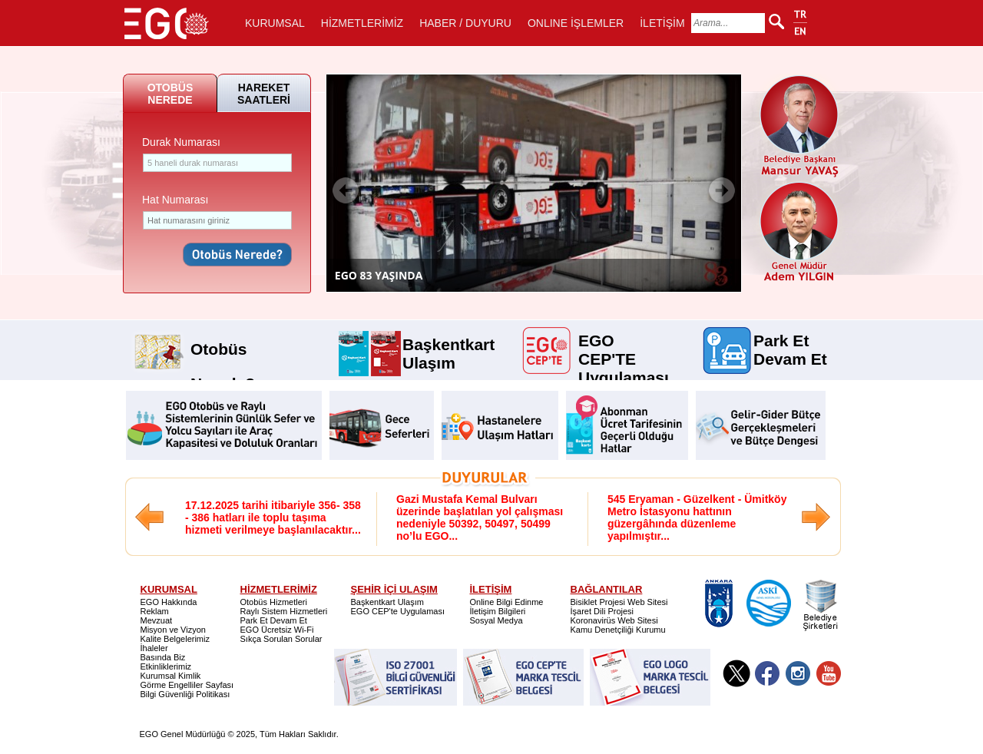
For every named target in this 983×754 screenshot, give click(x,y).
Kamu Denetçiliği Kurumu (618, 629)
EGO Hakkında (169, 602)
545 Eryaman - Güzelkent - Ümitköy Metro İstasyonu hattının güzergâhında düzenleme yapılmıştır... (696, 517)
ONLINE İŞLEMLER (576, 23)
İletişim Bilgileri (498, 611)
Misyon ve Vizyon (173, 629)
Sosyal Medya (496, 620)
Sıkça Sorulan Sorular (281, 638)
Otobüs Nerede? (222, 343)
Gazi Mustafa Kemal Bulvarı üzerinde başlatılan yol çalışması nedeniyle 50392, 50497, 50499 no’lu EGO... (479, 517)
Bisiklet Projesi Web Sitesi (619, 602)
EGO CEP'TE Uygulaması (623, 339)
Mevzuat (157, 620)
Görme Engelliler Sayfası (187, 685)
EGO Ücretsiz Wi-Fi (277, 629)
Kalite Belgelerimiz (175, 638)
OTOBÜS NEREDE (170, 93)
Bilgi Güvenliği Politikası (185, 694)
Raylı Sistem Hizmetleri (284, 611)
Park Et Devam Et (790, 339)
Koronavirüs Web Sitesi (614, 620)
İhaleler (154, 648)
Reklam (155, 611)
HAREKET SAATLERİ (263, 93)
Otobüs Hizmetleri (273, 602)
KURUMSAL (275, 23)
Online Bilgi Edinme (507, 602)
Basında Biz (163, 657)
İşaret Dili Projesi (602, 611)
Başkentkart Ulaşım (448, 343)
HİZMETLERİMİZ (362, 23)
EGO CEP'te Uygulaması (398, 611)
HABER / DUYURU (465, 23)
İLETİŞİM (662, 23)
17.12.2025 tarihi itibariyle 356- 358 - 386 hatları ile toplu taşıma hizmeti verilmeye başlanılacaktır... (273, 517)
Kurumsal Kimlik (171, 675)
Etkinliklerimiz (166, 666)
